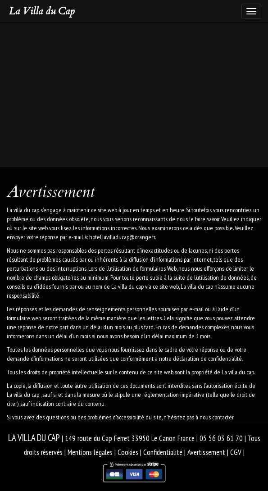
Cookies (128, 452)
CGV (235, 452)
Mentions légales (90, 452)
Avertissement (206, 452)
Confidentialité (162, 452)
